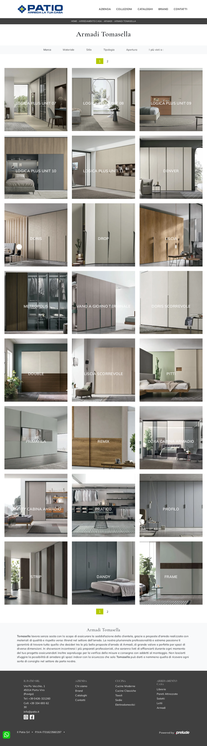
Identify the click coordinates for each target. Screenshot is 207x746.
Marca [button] (47, 49)
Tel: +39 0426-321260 (37, 698)
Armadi (108, 21)
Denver (171, 171)
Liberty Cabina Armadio (36, 509)
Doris (36, 239)
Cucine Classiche (125, 690)
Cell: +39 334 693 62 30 (36, 705)
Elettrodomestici (125, 704)
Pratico (103, 509)
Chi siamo (81, 686)
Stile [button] (89, 49)
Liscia (171, 239)
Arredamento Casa (90, 21)
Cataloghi (145, 9)
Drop (103, 239)
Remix (103, 441)
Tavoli (118, 695)
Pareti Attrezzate (167, 694)
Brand (163, 9)
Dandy (103, 577)
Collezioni (124, 9)
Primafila (36, 441)
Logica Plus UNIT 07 (36, 103)
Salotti (161, 698)
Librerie (161, 689)
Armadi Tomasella (125, 21)
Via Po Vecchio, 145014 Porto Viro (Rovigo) (34, 690)
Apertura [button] (131, 49)
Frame (171, 577)
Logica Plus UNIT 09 (171, 103)
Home (74, 21)
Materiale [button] (68, 49)
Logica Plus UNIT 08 (103, 103)
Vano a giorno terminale (103, 306)
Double (36, 374)
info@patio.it (31, 711)
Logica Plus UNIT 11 (103, 171)
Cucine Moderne (125, 686)
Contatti (180, 9)
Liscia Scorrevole (103, 374)
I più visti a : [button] (156, 49)
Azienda (105, 9)
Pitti (171, 374)
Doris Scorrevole (171, 306)
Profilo (171, 509)
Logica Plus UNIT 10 (36, 171)
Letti (159, 703)
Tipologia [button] (109, 49)
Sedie (118, 700)
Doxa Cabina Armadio (171, 441)
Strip (35, 577)
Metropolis (36, 306)
